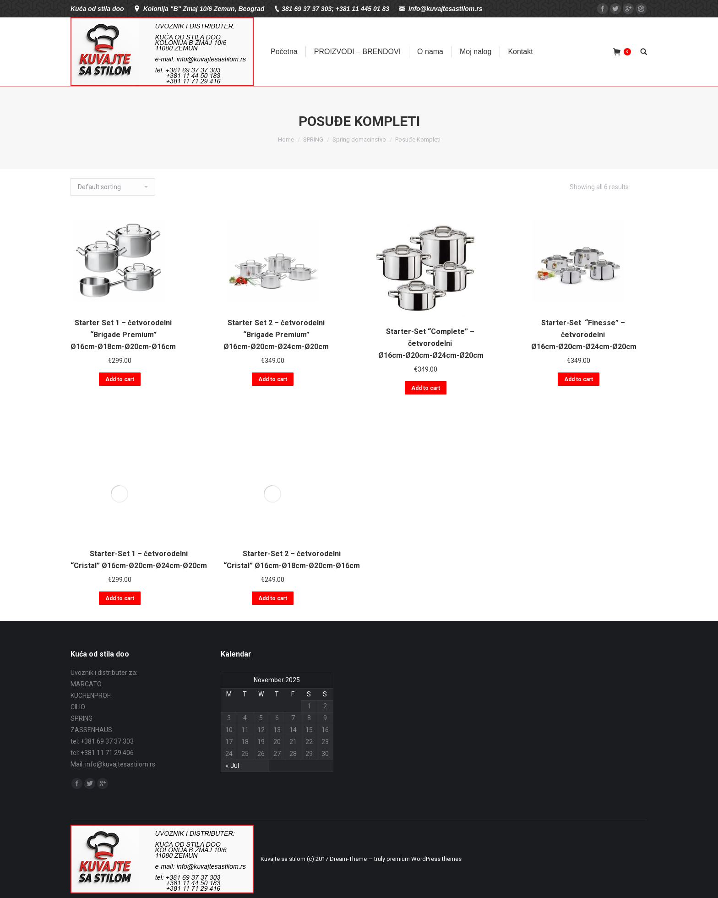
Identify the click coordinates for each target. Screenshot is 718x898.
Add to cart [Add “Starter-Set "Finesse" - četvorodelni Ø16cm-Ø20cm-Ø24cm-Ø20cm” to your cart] (578, 379)
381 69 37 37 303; (308, 8)
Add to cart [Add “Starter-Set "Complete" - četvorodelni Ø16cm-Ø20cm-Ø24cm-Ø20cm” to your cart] (425, 388)
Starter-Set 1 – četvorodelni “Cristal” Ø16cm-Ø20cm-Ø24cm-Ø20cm (139, 559)
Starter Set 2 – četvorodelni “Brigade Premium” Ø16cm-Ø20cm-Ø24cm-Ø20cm (276, 334)
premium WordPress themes (424, 858)
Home (286, 139)
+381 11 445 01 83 (362, 8)
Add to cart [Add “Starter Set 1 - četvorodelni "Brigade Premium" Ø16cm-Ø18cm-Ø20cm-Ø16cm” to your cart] (119, 379)
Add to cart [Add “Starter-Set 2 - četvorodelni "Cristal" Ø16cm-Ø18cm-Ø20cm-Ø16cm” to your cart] (272, 598)
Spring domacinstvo (359, 139)
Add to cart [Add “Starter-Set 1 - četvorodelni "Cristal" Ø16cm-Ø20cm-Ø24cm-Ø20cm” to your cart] (119, 598)
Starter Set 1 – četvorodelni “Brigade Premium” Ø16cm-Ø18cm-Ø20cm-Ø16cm (123, 334)
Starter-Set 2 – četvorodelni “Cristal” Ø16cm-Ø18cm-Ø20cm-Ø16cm (291, 559)
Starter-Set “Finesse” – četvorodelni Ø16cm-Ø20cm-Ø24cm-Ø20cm (582, 334)
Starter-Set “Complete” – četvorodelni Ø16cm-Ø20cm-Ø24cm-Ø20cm (430, 343)
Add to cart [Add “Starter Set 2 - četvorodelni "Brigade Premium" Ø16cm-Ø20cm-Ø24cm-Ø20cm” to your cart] (272, 379)
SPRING (313, 139)
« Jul (232, 765)
